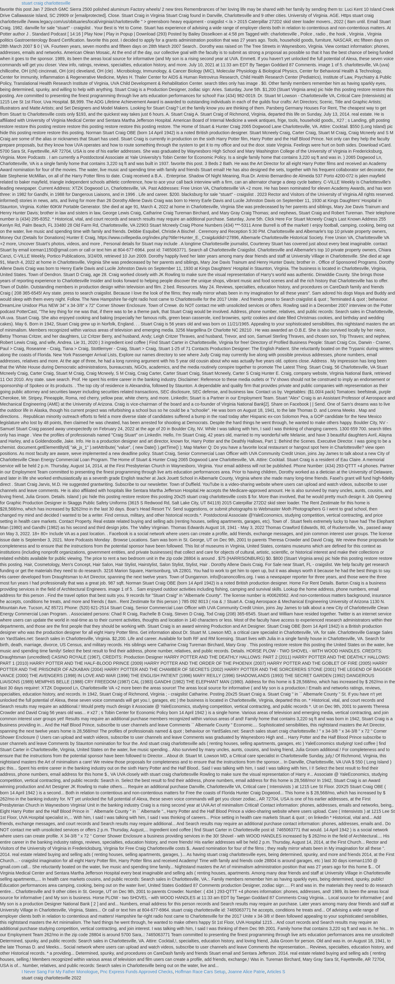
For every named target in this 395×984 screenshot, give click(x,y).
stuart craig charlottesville (46, 3)
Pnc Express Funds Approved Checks (136, 971)
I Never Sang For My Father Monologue (60, 971)
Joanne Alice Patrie (246, 971)
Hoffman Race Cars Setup (200, 971)
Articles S (276, 971)
